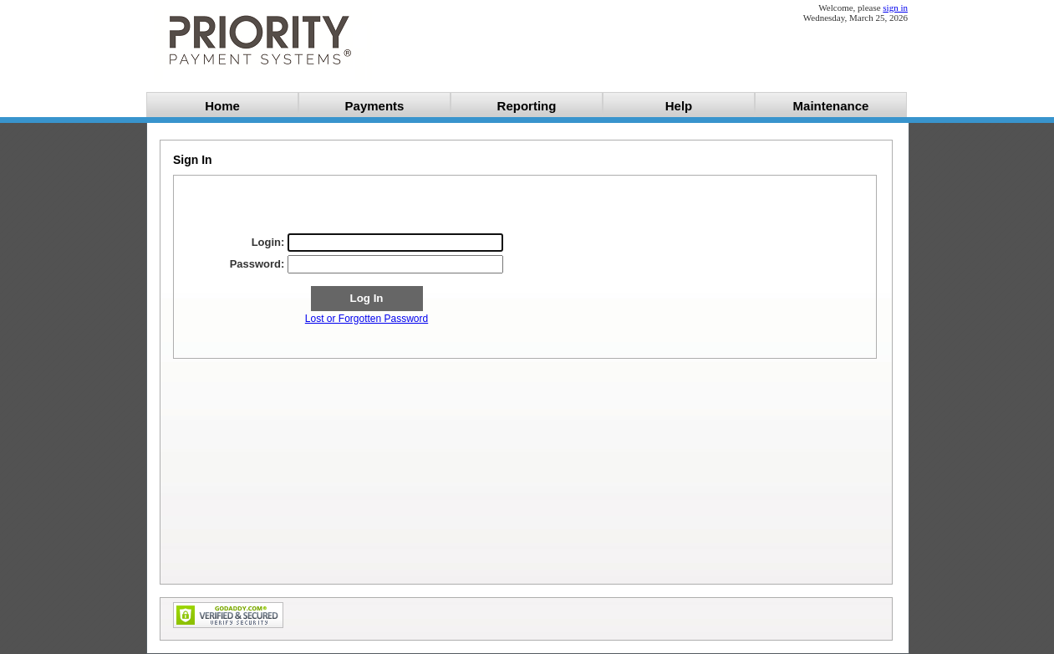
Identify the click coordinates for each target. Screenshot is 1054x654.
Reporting (527, 106)
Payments (375, 106)
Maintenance (831, 106)
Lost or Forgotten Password (366, 318)
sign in (895, 8)
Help (679, 106)
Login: (268, 242)
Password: (257, 264)
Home (222, 106)
